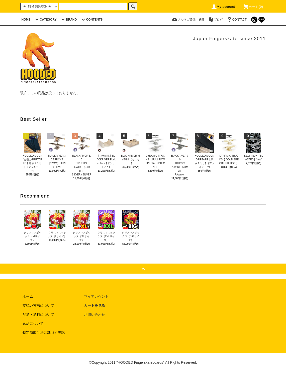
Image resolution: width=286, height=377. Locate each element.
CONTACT (236, 19)
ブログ (215, 19)
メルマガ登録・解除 (188, 19)
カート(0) (253, 7)
